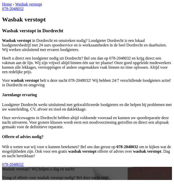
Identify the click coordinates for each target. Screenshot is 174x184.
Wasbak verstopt (28, 4)
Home (7, 4)
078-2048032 (13, 9)
